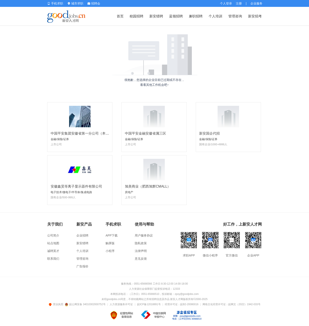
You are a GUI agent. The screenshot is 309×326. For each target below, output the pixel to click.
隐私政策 (141, 243)
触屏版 (110, 243)
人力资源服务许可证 (121, 304)
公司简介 (53, 235)
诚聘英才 (53, 251)
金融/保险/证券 (60, 139)
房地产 (129, 192)
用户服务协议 (144, 235)
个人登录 (226, 3)
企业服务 (256, 3)
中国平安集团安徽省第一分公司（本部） (81, 133)
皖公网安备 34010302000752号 (85, 304)
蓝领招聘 (176, 16)
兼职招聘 (196, 16)
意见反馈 (141, 258)
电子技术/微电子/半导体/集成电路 (71, 192)
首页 (120, 16)
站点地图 (53, 243)
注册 (239, 3)
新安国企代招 (209, 133)
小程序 (110, 251)
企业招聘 (82, 235)
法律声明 (141, 251)
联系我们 (53, 258)
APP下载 (112, 235)
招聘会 (94, 3)
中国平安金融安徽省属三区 (145, 133)
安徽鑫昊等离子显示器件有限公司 (76, 186)
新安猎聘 (156, 16)
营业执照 (56, 304)
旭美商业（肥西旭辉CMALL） (148, 186)
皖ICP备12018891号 (149, 304)
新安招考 (255, 16)
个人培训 (215, 16)
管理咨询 (235, 16)
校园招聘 (136, 16)
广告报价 (82, 266)
